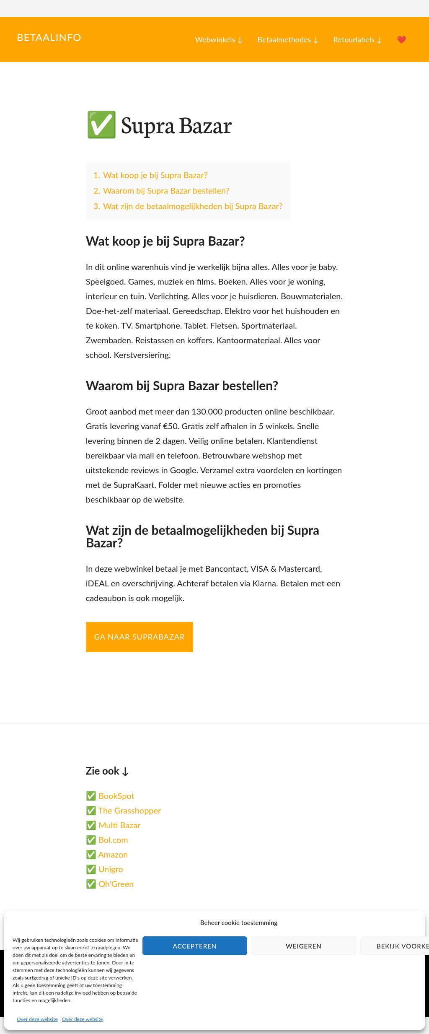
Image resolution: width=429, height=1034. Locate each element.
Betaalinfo (49, 37)
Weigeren (304, 946)
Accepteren (195, 946)
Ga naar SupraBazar (139, 636)
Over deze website (37, 1019)
